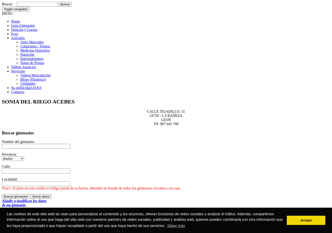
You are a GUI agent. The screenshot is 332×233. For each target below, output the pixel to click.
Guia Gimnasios (23, 25)
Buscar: (7, 4)
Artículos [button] (18, 38)
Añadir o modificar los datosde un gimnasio (24, 203)
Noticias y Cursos (24, 30)
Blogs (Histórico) (33, 79)
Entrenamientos (31, 59)
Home (15, 21)
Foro (14, 34)
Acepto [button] (306, 220)
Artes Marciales (32, 42)
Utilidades (28, 84)
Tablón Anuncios (23, 67)
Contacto (17, 92)
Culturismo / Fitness (35, 46)
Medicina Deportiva (35, 50)
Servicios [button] (18, 71)
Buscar (65, 4)
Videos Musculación (35, 75)
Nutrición (27, 54)
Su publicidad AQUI (26, 88)
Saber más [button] (176, 226)
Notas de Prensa (32, 63)
